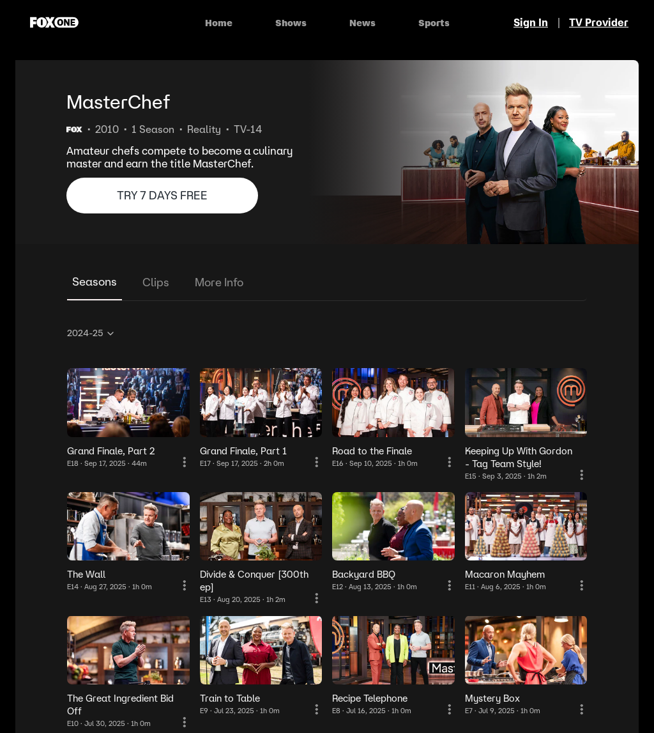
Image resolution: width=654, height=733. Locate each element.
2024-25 (91, 333)
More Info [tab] (219, 282)
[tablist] (327, 283)
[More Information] (184, 462)
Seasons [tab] (94, 281)
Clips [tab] (155, 282)
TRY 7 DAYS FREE (162, 195)
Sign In (530, 22)
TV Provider (598, 22)
